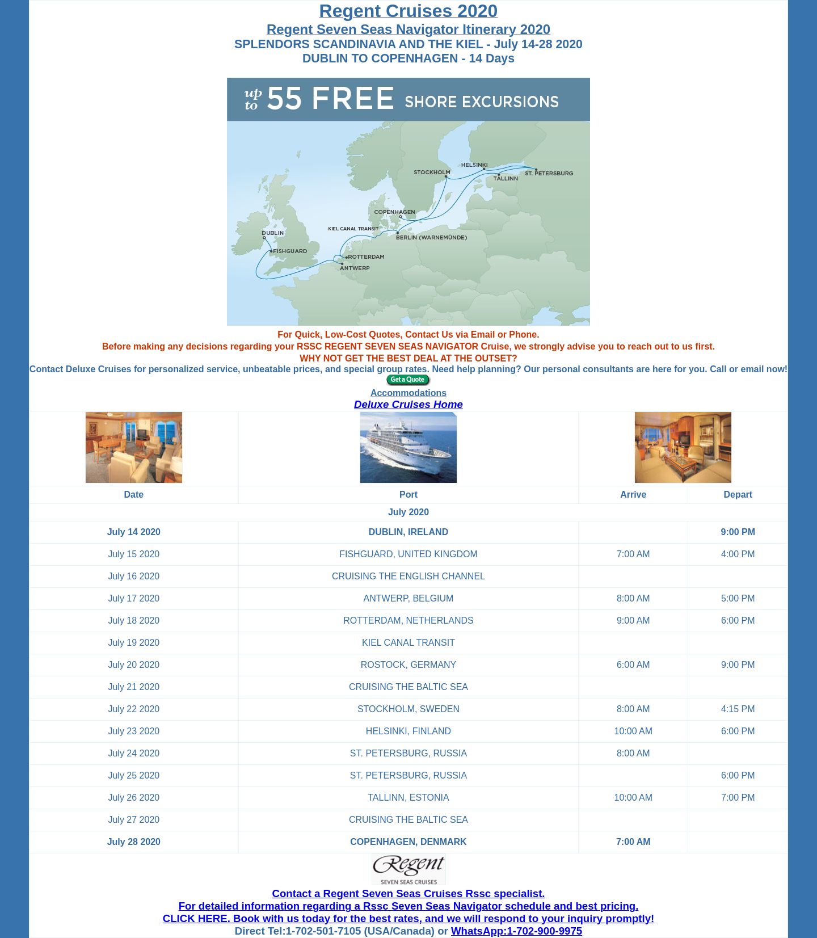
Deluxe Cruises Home (408, 404)
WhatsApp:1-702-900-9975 (516, 931)
